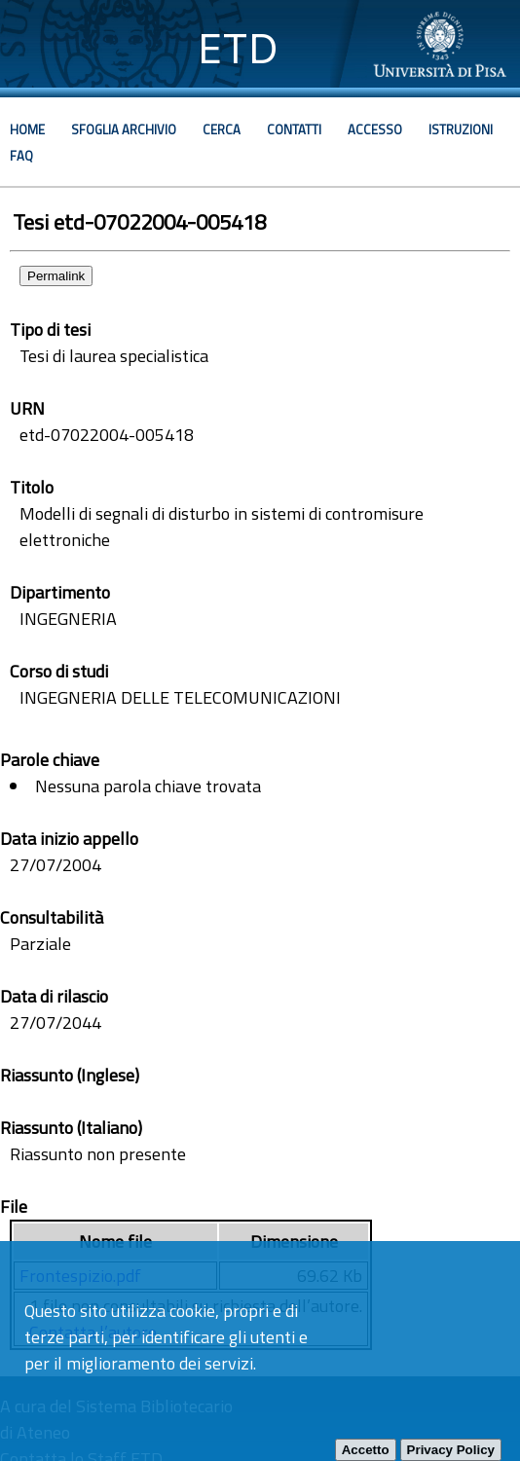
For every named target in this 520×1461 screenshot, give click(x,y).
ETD (238, 48)
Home (27, 129)
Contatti (294, 129)
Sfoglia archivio (123, 129)
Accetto (366, 1450)
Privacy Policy (451, 1450)
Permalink (56, 276)
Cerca (222, 129)
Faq (21, 155)
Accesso (375, 129)
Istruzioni (460, 129)
